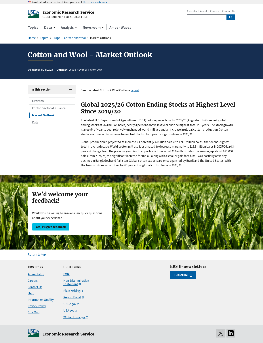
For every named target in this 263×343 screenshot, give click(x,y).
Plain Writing (71, 291)
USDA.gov (69, 304)
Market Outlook (43, 115)
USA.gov (68, 310)
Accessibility (36, 274)
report (135, 90)
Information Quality (41, 300)
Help (31, 293)
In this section (41, 89)
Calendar (192, 11)
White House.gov (74, 317)
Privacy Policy (37, 306)
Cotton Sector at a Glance (49, 108)
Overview (38, 101)
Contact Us (228, 11)
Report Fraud (72, 297)
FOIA (66, 274)
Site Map (33, 312)
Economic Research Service (68, 12)
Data (35, 122)
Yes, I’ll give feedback (51, 227)
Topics (33, 27)
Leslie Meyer (76, 69)
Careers (214, 11)
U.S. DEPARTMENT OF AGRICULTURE (65, 17)
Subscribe (181, 275)
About (203, 11)
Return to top (37, 254)
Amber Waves (120, 27)
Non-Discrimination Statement (76, 282)
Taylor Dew (95, 69)
